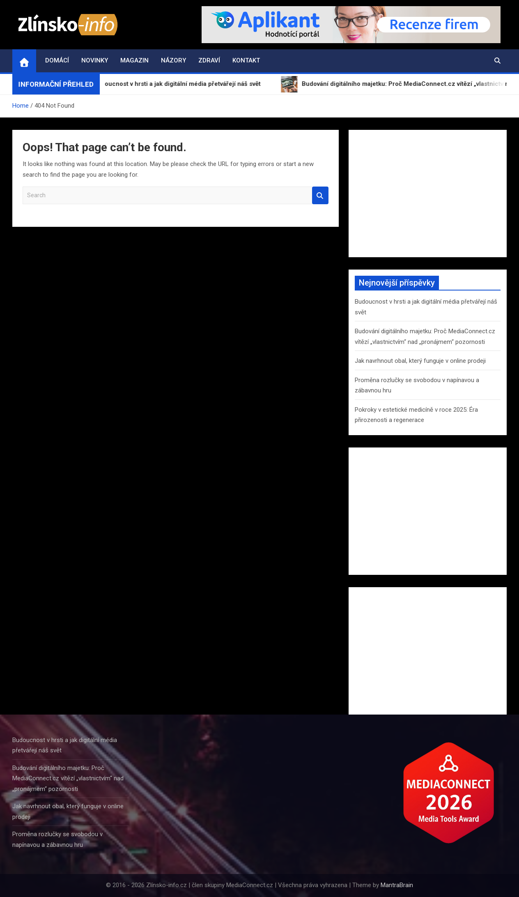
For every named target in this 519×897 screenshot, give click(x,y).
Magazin (134, 60)
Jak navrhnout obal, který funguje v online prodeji (420, 360)
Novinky (94, 60)
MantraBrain (397, 885)
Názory (173, 60)
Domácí (57, 60)
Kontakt (246, 60)
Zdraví (209, 60)
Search (320, 195)
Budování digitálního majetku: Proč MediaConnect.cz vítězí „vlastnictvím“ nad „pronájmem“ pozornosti (68, 778)
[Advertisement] (428, 193)
